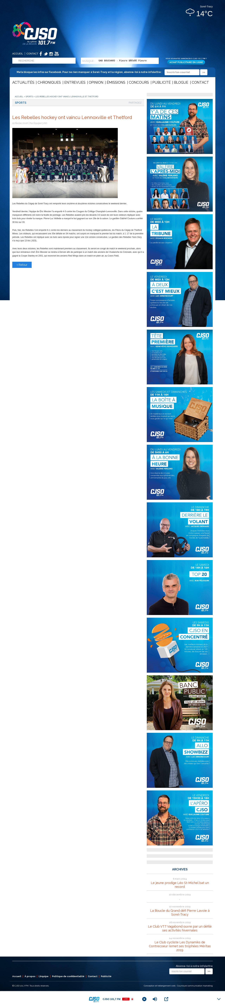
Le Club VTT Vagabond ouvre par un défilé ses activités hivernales (180, 928)
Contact (32, 53)
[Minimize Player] (218, 999)
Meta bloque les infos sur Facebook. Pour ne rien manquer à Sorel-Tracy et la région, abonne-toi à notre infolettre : (112, 72)
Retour (22, 264)
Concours (139, 82)
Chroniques (49, 82)
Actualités (23, 82)
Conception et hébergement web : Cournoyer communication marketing (178, 986)
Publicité (161, 82)
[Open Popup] (166, 999)
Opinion (96, 82)
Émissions (116, 82)
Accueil (17, 53)
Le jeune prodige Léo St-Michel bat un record (180, 885)
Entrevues (74, 82)
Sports (29, 96)
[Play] (144, 999)
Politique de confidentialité (68, 976)
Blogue (181, 82)
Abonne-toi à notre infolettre (194, 966)
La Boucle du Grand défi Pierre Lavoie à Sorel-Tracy (180, 912)
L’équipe (44, 976)
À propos (30, 976)
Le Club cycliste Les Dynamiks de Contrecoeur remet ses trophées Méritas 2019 (180, 946)
